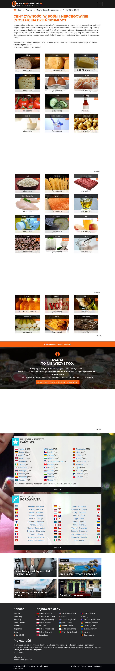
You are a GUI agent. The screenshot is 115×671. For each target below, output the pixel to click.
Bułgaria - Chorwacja (36, 531)
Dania (20, 458)
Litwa (78, 452)
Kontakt (16, 632)
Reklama (17, 626)
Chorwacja (22, 467)
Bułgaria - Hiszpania (79, 531)
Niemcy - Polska (36, 509)
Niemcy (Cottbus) (45, 613)
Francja (50, 467)
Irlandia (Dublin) (67, 626)
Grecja (50, 449)
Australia (50, 477)
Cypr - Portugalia (79, 506)
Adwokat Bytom (19, 657)
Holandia (22, 461)
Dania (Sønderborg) (46, 620)
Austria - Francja (36, 519)
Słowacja (79, 477)
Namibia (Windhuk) (91, 623)
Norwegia (22, 471)
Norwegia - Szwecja (36, 537)
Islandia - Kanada (36, 516)
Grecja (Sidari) (66, 623)
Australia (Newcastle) (92, 620)
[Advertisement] (57, 352)
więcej (57, 489)
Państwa (17, 613)
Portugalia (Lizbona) (69, 632)
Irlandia (21, 464)
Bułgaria (50, 458)
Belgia (78, 455)
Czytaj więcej (19, 652)
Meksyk (86, 632)
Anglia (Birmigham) (68, 629)
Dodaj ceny (18, 616)
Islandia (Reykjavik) (91, 629)
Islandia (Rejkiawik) (68, 620)
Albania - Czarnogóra (36, 528)
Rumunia (79, 464)
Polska (21, 449)
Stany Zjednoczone (55, 461)
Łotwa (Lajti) (43, 635)
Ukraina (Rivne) (89, 626)
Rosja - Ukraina (79, 522)
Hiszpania (22, 477)
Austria (79, 458)
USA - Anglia (79, 540)
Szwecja (21, 480)
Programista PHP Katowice (90, 666)
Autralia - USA (79, 516)
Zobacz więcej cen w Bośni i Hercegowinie (57, 382)
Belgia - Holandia (36, 512)
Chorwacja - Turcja (79, 509)
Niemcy (21, 452)
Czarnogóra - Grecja (79, 534)
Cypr (78, 467)
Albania (50, 480)
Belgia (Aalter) (89, 635)
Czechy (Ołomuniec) (47, 616)
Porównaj (17, 620)
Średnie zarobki (19, 623)
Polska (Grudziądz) (46, 629)
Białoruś (79, 471)
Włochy (21, 474)
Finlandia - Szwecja (36, 522)
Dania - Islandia (79, 525)
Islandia (50, 471)
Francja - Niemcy (36, 534)
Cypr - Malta (79, 519)
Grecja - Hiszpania (36, 506)
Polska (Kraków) (45, 632)
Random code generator (23, 660)
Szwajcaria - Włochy (35, 540)
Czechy (50, 452)
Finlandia (79, 474)
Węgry (49, 474)
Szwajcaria (80, 449)
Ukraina (50, 455)
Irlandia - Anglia (36, 525)
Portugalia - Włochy (79, 537)
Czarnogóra (81, 461)
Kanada (50, 464)
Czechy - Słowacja (79, 528)
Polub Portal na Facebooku (57, 344)
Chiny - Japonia (79, 512)
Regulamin (18, 629)
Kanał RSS (20, 635)
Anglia (21, 455)
